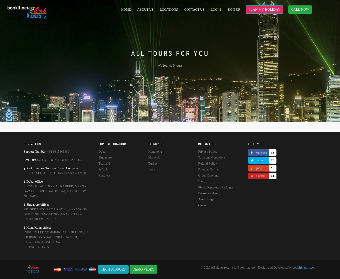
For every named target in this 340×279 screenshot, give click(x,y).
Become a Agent (209, 193)
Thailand (104, 163)
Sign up (233, 9)
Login (216, 9)
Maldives (104, 175)
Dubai (102, 151)
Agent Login (207, 199)
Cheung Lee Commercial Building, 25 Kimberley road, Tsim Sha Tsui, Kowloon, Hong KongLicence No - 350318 (56, 240)
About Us (145, 9)
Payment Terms (208, 169)
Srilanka (103, 169)
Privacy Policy (207, 151)
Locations (169, 9)
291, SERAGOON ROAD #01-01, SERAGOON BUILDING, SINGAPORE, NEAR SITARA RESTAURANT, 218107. (55, 214)
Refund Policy (207, 163)
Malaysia (154, 157)
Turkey (153, 163)
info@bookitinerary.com (59, 160)
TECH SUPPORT (113, 269)
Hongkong (155, 151)
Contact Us (194, 9)
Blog (201, 181)
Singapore (105, 157)
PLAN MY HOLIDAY (264, 9)
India (151, 169)
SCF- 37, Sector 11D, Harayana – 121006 (55, 173)
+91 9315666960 (58, 151)
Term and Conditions (212, 157)
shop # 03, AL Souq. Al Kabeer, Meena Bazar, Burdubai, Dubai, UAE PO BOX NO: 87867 (55, 191)
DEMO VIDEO (143, 269)
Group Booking (208, 175)
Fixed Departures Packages (216, 187)
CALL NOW (300, 9)
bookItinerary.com (304, 267)
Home (126, 9)
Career (203, 205)
